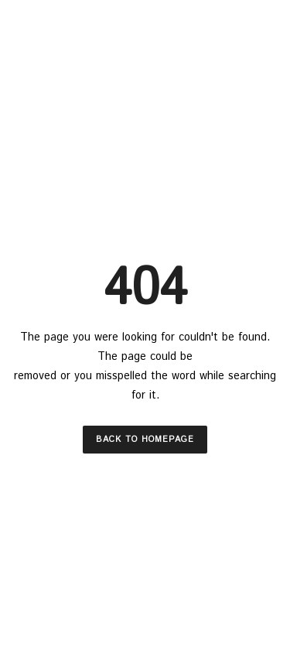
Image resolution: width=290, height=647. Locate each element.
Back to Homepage (145, 439)
